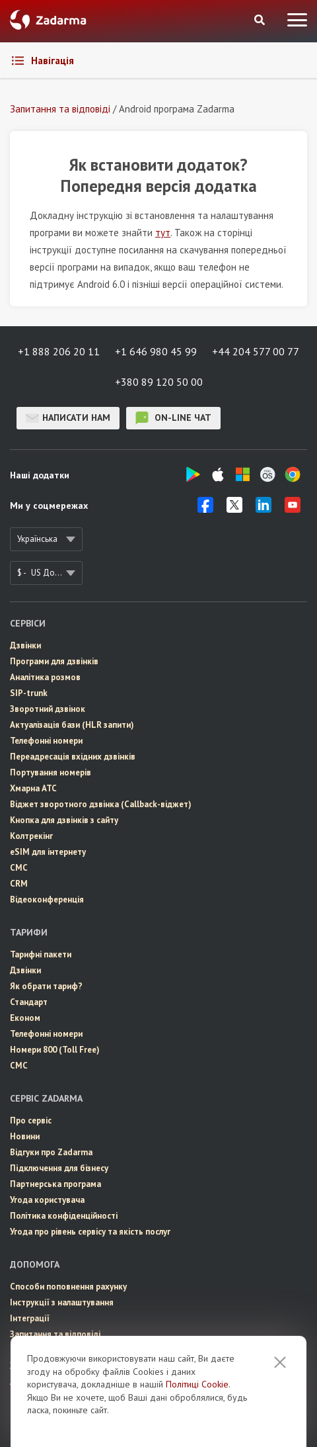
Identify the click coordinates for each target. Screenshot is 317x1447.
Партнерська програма (55, 1184)
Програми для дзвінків (54, 661)
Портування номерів (50, 772)
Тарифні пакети (40, 954)
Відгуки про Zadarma (51, 1152)
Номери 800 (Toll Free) (55, 1049)
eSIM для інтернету (48, 851)
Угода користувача (47, 1200)
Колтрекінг (31, 836)
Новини (25, 1136)
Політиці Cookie (197, 1413)
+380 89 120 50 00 (159, 381)
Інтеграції (30, 1318)
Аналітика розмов (45, 677)
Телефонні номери (46, 740)
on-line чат (173, 418)
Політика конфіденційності (64, 1215)
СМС (19, 867)
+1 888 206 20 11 (59, 351)
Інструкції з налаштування (62, 1302)
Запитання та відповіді (55, 1334)
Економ (25, 1018)
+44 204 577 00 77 (255, 351)
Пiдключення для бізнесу (59, 1168)
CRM (19, 883)
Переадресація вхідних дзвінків (72, 756)
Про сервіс (31, 1120)
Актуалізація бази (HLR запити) (72, 724)
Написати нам (68, 418)
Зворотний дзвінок (47, 709)
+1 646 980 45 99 (156, 351)
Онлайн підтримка (45, 1350)
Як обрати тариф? (46, 986)
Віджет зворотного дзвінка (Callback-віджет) (101, 804)
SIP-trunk (29, 693)
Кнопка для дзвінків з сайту (64, 820)
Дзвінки (25, 645)
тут (162, 232)
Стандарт (29, 1002)
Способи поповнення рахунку (68, 1286)
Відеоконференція (47, 899)
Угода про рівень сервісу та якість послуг (90, 1231)
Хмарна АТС (33, 788)
